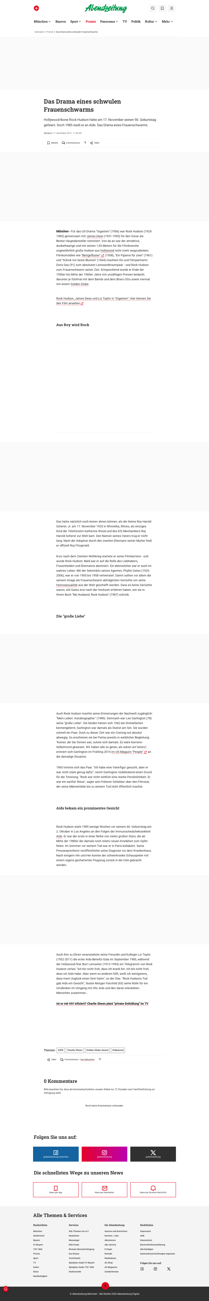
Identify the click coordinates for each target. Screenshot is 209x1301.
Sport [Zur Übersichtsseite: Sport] (74, 21)
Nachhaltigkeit (40, 1276)
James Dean (94, 236)
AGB (142, 1236)
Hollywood (107, 250)
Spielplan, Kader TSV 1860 (81, 1267)
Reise (36, 1271)
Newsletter (74, 1236)
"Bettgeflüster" (91, 255)
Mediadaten (110, 1258)
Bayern (36, 1240)
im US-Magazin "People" (127, 752)
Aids (59, 836)
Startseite (39, 32)
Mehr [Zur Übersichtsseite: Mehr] (166, 21)
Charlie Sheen (74, 1050)
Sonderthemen (112, 1271)
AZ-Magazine (111, 1267)
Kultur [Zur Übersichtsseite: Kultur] (149, 21)
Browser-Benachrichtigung (81, 1249)
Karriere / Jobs (112, 1236)
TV (34, 1262)
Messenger (74, 1240)
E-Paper (108, 1249)
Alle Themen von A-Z (79, 1231)
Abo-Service (110, 1245)
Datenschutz (146, 1240)
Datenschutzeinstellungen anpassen (157, 1253)
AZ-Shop (109, 1262)
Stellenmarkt (75, 1271)
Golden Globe (80, 284)
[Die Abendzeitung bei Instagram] (104, 1154)
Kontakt (108, 1253)
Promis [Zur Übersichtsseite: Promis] (91, 21)
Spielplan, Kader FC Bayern (82, 1262)
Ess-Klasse (74, 1253)
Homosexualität (66, 585)
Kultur (36, 1267)
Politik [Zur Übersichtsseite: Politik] (136, 21)
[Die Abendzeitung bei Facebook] (56, 1154)
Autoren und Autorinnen (116, 1231)
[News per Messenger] (56, 1189)
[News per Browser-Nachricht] (153, 1189)
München (37, 1231)
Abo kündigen (146, 1249)
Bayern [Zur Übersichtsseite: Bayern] (61, 21)
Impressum (145, 1231)
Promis (50, 32)
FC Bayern (38, 1245)
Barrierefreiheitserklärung (152, 1245)
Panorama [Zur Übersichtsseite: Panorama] (107, 21)
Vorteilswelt (74, 1258)
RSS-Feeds (74, 1245)
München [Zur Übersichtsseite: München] (41, 21)
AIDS (60, 1050)
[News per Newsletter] (104, 1189)
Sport (35, 1258)
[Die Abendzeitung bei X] (153, 1154)
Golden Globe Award (97, 1050)
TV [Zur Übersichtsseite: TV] (125, 21)
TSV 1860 (37, 1249)
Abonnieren (110, 1240)
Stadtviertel (38, 1236)
